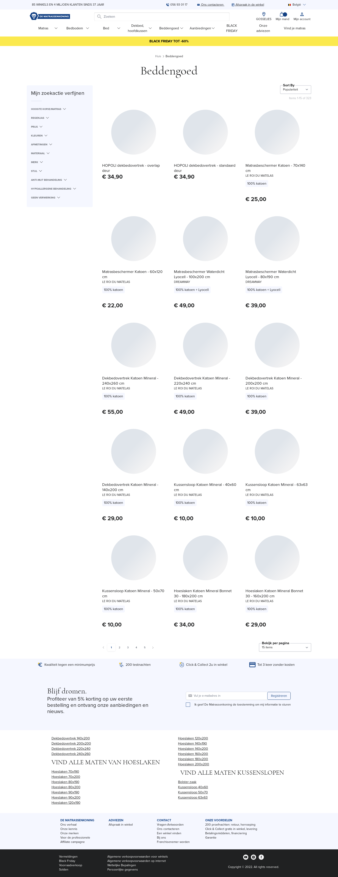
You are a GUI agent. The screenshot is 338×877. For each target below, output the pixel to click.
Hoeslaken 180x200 (193, 758)
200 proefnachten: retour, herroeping (230, 824)
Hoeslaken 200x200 (193, 764)
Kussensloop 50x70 (193, 792)
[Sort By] (295, 89)
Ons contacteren (168, 829)
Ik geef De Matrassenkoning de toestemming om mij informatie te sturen (242, 705)
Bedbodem (77, 28)
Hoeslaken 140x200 (193, 748)
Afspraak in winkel (121, 824)
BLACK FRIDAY (232, 28)
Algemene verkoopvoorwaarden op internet (136, 861)
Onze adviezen (263, 28)
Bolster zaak (187, 781)
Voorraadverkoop (70, 865)
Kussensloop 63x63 (193, 797)
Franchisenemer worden (173, 842)
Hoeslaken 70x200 (66, 776)
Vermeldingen (68, 856)
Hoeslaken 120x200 (193, 738)
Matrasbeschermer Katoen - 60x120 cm (132, 274)
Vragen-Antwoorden (170, 824)
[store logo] (50, 16)
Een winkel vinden (169, 833)
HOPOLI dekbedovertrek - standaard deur (204, 168)
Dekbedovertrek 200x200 (71, 743)
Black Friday (67, 861)
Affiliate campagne (72, 842)
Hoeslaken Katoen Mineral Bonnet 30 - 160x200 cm (274, 593)
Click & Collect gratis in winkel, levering (231, 829)
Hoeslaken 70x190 (65, 771)
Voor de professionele (75, 837)
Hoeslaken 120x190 (66, 802)
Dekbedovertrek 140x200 (71, 738)
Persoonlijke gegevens (122, 869)
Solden (63, 869)
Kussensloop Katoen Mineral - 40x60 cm (205, 487)
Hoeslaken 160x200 (193, 753)
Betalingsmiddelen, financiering (226, 833)
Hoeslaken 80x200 (66, 787)
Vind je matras (294, 28)
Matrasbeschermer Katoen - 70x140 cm (275, 168)
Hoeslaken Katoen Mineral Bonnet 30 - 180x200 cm (203, 593)
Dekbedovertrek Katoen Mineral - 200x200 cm (274, 380)
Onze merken (69, 833)
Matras (48, 28)
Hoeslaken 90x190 (65, 792)
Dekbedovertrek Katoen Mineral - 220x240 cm (202, 380)
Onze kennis (68, 829)
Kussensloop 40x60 (193, 787)
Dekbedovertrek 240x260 (71, 753)
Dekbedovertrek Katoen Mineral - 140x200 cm (130, 487)
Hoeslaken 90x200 (66, 797)
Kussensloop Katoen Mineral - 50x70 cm (133, 593)
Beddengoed (171, 28)
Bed (111, 28)
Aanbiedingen (202, 28)
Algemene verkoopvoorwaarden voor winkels (137, 856)
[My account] (302, 16)
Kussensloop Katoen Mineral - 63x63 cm (277, 487)
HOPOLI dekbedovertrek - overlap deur (131, 168)
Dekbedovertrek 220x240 (71, 748)
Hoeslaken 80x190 (65, 781)
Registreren (279, 695)
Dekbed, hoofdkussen (140, 28)
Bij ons (161, 837)
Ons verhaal (68, 824)
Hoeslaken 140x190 (192, 743)
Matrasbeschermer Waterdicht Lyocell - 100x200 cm (199, 274)
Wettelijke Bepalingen (121, 865)
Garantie (210, 837)
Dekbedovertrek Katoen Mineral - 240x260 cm (130, 380)
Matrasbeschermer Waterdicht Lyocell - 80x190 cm (271, 274)
